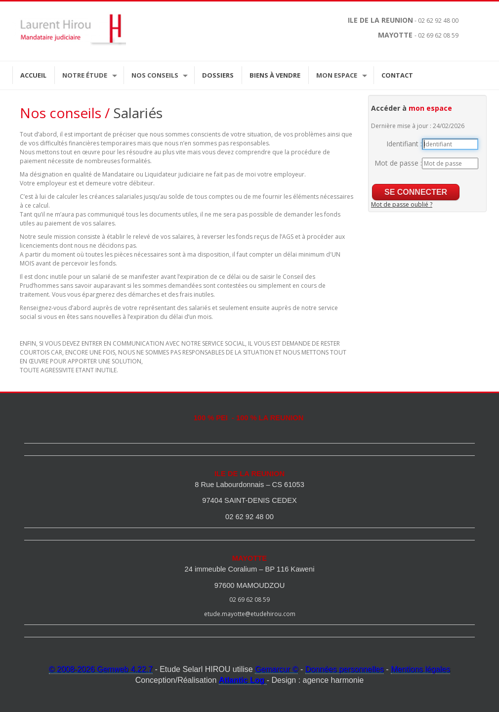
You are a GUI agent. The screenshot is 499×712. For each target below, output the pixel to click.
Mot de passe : (398, 163)
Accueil (33, 75)
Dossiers (218, 75)
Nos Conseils (154, 75)
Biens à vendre (275, 75)
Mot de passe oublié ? (401, 204)
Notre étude (84, 75)
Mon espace (336, 75)
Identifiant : (404, 143)
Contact (397, 75)
